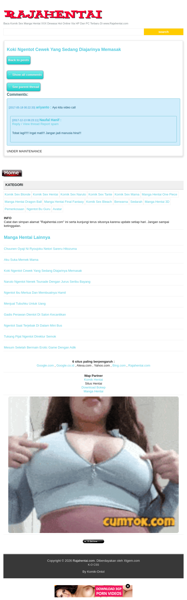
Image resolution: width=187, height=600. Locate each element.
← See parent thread (23, 87)
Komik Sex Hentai (45, 194)
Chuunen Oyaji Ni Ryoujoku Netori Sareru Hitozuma (40, 249)
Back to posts (18, 60)
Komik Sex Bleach (99, 201)
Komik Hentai (93, 379)
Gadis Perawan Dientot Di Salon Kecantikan (35, 314)
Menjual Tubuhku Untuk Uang (25, 303)
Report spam (49, 124)
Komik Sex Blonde (17, 194)
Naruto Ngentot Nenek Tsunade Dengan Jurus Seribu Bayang (47, 281)
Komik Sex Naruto (73, 194)
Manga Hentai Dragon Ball (23, 201)
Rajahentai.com (139, 365)
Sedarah (136, 201)
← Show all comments (25, 75)
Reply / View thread (26, 124)
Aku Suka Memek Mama (21, 259)
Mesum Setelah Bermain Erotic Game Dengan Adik (40, 347)
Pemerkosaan (14, 209)
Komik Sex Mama (127, 194)
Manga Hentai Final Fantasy (64, 201)
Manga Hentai (93, 391)
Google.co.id (65, 365)
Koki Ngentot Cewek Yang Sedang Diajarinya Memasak (43, 270)
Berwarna (121, 201)
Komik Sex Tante (100, 194)
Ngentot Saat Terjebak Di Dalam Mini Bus (33, 325)
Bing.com (119, 365)
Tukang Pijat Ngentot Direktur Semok (30, 336)
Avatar (57, 209)
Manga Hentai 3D (157, 201)
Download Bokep (93, 387)
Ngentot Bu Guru (38, 209)
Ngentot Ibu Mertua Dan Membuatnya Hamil (35, 292)
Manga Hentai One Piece (159, 194)
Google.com (45, 365)
